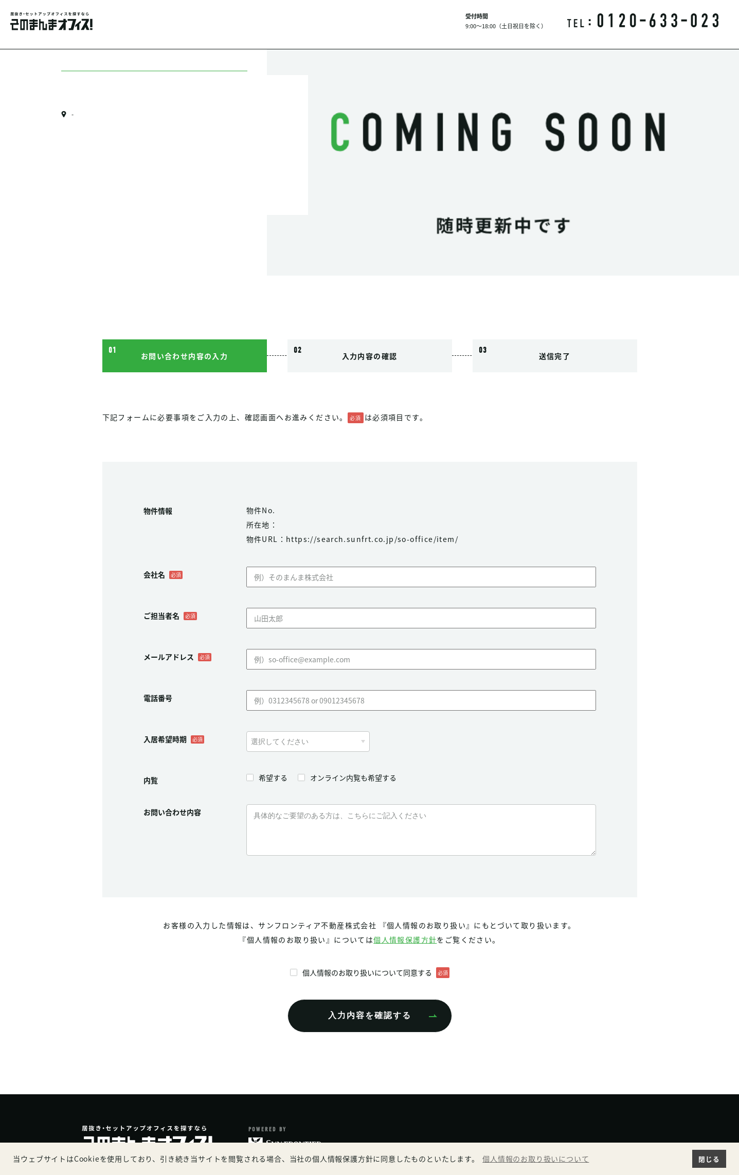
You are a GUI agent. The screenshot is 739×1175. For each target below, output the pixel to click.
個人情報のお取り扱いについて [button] (535, 1158)
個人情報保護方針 (405, 939)
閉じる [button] (708, 1159)
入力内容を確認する (369, 1015)
